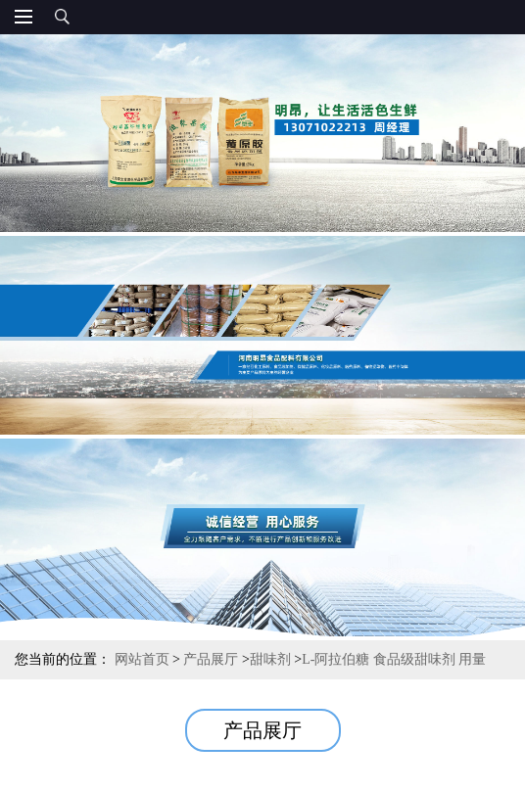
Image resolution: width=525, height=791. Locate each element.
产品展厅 (210, 659)
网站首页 (142, 659)
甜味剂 (270, 659)
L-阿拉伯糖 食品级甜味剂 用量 (394, 659)
